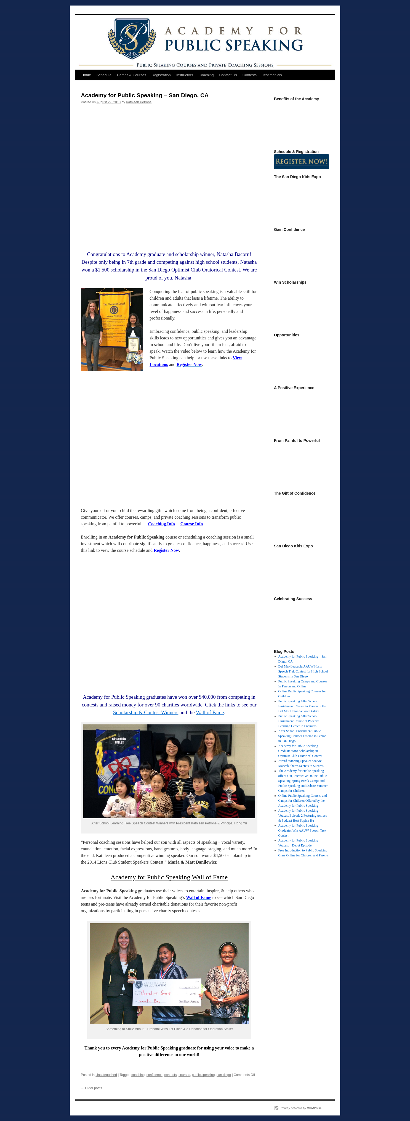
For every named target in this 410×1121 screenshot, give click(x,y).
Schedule (104, 75)
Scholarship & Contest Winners (145, 712)
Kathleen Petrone (139, 102)
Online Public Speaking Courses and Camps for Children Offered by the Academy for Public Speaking (302, 801)
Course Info (191, 523)
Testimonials (272, 75)
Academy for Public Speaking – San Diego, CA (145, 95)
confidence (155, 1075)
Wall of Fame (210, 712)
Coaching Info (161, 523)
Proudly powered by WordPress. (300, 1108)
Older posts (91, 1088)
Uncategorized (106, 1075)
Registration (161, 75)
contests (170, 1075)
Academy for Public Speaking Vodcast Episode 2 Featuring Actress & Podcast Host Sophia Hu (302, 815)
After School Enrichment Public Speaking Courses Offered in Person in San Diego (302, 736)
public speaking (203, 1075)
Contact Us (228, 75)
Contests (250, 75)
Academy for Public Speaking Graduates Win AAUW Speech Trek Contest (302, 830)
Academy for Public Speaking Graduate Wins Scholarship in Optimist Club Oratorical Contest (300, 751)
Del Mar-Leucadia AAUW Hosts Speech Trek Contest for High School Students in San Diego (303, 671)
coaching (138, 1075)
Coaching (206, 75)
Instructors (184, 75)
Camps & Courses (131, 75)
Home (86, 75)
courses (184, 1075)
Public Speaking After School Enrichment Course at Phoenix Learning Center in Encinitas (298, 721)
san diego (224, 1075)
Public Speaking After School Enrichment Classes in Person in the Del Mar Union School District (302, 706)
